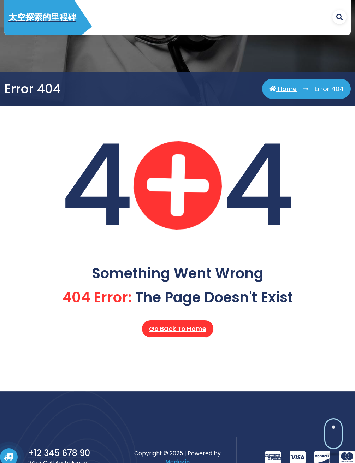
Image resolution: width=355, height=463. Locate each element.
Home (283, 89)
